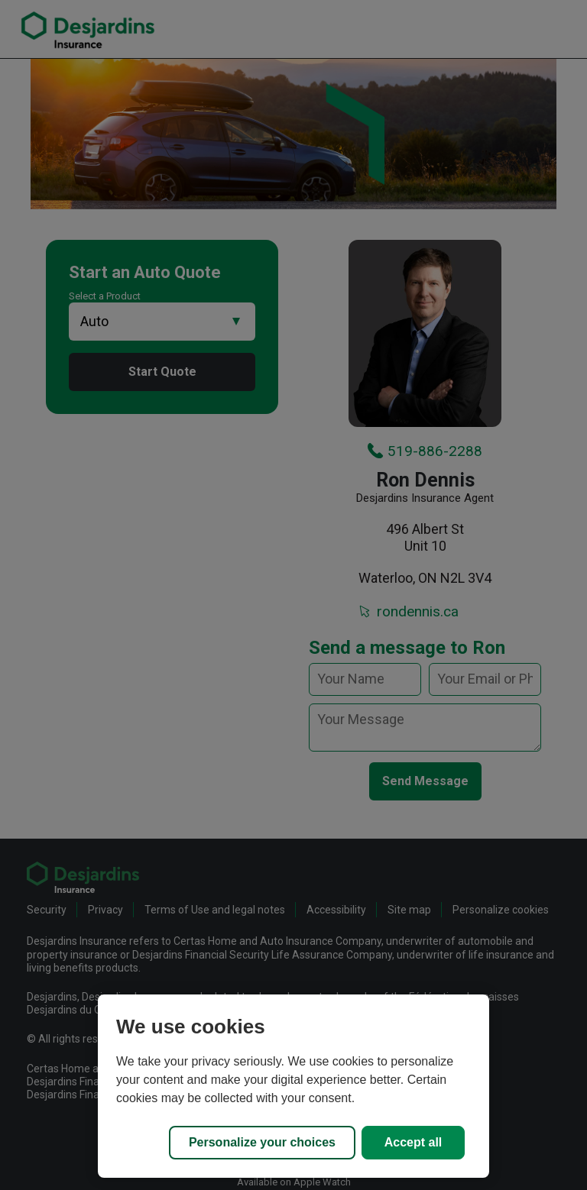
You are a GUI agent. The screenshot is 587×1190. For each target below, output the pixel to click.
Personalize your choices (262, 1142)
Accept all (413, 1142)
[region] (293, 1086)
